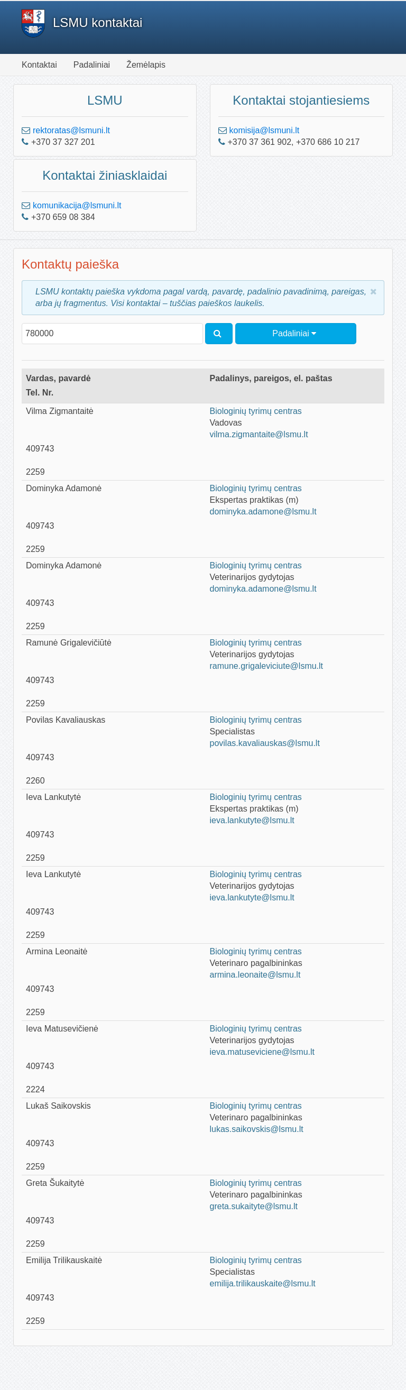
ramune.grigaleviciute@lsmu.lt (267, 665)
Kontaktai (39, 64)
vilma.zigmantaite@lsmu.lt (259, 434)
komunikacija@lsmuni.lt (77, 205)
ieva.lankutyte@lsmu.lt (252, 820)
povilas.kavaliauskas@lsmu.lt (265, 743)
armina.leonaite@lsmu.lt (255, 974)
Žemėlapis (145, 64)
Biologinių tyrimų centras (256, 411)
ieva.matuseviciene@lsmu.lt (262, 1051)
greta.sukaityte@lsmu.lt (254, 1206)
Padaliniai (91, 64)
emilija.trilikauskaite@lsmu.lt (263, 1283)
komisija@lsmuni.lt (264, 130)
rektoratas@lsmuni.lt (71, 130)
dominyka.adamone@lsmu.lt (263, 511)
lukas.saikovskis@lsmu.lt (256, 1129)
